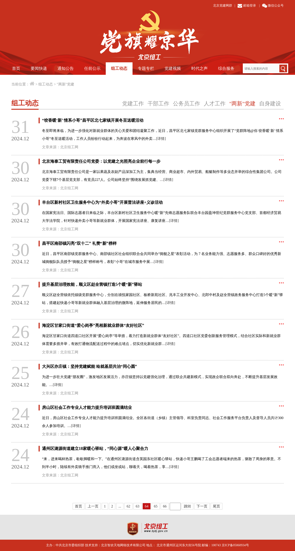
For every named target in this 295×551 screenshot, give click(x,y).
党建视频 (173, 68)
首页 (16, 68)
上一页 (93, 506)
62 (128, 506)
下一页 (202, 506)
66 (165, 506)
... (119, 506)
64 (146, 506)
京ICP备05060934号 (235, 545)
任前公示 (92, 68)
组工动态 (119, 68)
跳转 (187, 506)
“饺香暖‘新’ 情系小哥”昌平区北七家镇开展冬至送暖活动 (92, 120)
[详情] (161, 139)
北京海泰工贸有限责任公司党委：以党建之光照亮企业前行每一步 (101, 161)
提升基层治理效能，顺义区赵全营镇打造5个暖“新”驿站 (92, 284)
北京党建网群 (222, 5)
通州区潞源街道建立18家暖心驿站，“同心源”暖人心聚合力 (95, 448)
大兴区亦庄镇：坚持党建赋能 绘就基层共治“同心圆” (89, 366)
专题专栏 (146, 68)
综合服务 (226, 68)
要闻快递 (39, 68)
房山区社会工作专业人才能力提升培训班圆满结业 (87, 407)
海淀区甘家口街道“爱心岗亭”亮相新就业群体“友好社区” (93, 325)
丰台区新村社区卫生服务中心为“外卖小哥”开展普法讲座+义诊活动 (102, 202)
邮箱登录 (249, 5)
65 (155, 506)
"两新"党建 (65, 84)
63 (137, 506)
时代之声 (199, 68)
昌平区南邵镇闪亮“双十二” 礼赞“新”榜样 (79, 243)
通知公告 (65, 68)
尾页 (216, 506)
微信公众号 (276, 5)
